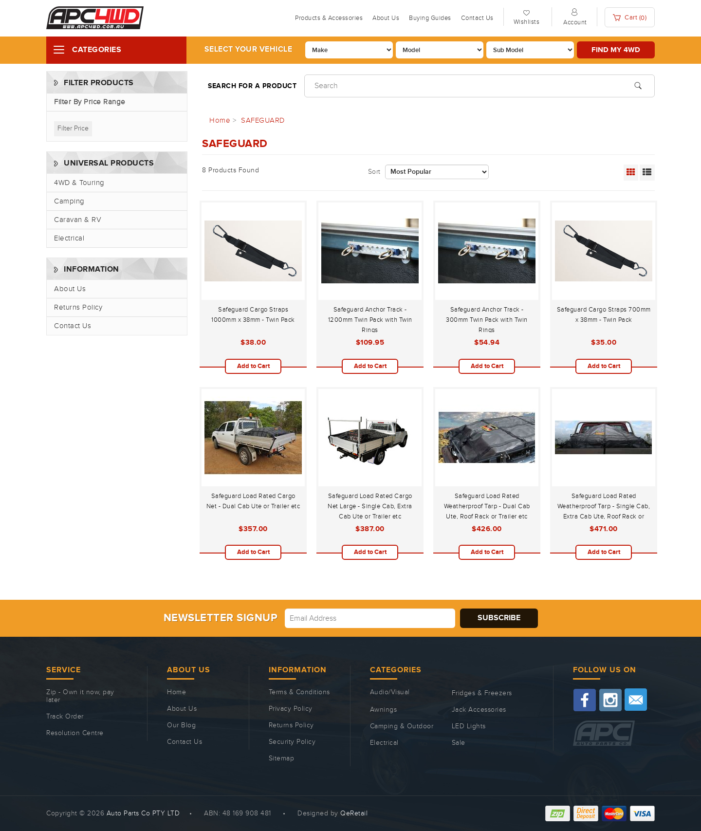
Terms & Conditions (299, 692)
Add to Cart (253, 366)
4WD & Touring (79, 183)
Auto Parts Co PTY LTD (143, 813)
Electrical (69, 238)
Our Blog (181, 725)
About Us (385, 18)
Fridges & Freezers (482, 693)
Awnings (383, 710)
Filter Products (99, 83)
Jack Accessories (479, 710)
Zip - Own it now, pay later (80, 696)
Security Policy (292, 742)
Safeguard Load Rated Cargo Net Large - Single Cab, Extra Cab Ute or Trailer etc (370, 506)
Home (176, 692)
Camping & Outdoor (402, 726)
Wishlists (527, 22)
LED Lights (469, 726)
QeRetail (354, 813)
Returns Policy (78, 307)
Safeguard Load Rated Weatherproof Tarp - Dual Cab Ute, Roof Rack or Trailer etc (487, 506)
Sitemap (282, 758)
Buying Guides (430, 18)
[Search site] (638, 85)
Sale (458, 743)
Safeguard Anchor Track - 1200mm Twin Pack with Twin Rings (370, 320)
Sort (374, 172)
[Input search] (479, 86)
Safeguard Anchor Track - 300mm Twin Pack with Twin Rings (487, 320)
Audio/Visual (390, 692)
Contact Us (477, 18)
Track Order (65, 716)
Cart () (630, 18)
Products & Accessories (329, 18)
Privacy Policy (291, 709)
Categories (96, 50)
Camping (69, 201)
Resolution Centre (75, 733)
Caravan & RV (77, 220)
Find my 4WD (615, 50)
